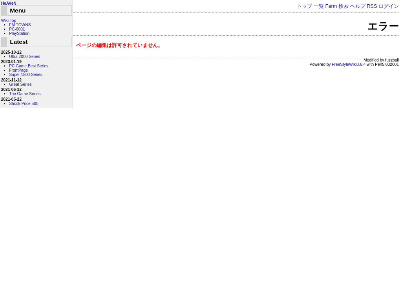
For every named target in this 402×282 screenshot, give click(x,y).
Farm (331, 6)
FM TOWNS (20, 25)
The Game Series (24, 94)
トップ (304, 6)
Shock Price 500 (23, 103)
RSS (372, 6)
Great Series (20, 84)
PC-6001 (17, 29)
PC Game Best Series (28, 66)
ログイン (388, 6)
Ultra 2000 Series (24, 56)
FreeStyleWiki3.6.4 (348, 64)
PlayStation (19, 33)
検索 (343, 6)
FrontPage (18, 70)
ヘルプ (357, 6)
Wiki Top (8, 20)
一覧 (319, 6)
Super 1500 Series (25, 74)
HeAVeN (8, 3)
